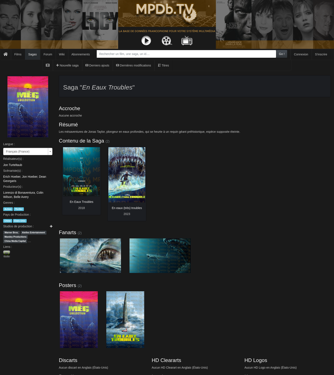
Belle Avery (21, 197)
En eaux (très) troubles (127, 208)
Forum (47, 54)
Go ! (281, 54)
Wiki (62, 54)
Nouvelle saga (67, 65)
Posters (67, 285)
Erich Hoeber (11, 176)
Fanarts (67, 232)
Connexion (301, 54)
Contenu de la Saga (81, 141)
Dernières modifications (133, 65)
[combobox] (186, 54)
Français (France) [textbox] (17, 151)
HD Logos (255, 360)
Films (17, 54)
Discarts (68, 360)
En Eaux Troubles (81, 201)
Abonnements (80, 54)
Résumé (68, 124)
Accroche (69, 108)
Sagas (32, 54)
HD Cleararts (166, 360)
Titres (163, 65)
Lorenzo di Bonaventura (19, 192)
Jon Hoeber (29, 176)
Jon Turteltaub (12, 165)
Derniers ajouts (97, 65)
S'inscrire (321, 54)
